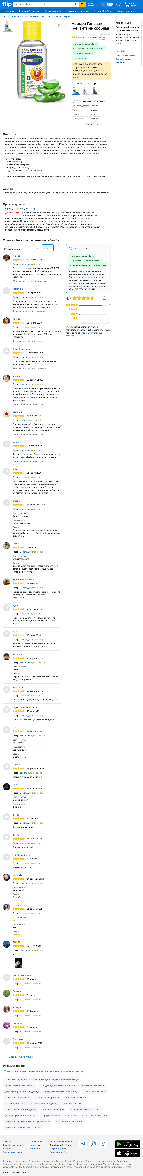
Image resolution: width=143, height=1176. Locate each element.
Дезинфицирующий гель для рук (22, 1091)
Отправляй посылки (29, 11)
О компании (36, 1141)
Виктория (17, 1023)
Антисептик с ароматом (47, 1097)
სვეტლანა (17, 875)
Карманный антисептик (94, 1115)
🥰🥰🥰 (16, 942)
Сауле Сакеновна (22, 975)
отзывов (91, 37)
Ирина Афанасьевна (23, 579)
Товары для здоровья (13, 16)
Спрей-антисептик (15, 1103)
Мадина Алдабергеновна (25, 707)
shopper (17, 442)
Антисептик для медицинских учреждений (27, 1121)
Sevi (15, 784)
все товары (31, 208)
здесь (75, 77)
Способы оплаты (124, 59)
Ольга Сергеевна (21, 349)
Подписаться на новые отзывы (104, 37)
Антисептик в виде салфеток (85, 1109)
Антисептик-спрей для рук (44, 1103)
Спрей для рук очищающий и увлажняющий (56, 1079)
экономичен (80, 58)
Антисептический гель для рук (21, 1109)
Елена (16, 543)
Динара (16, 764)
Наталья (17, 905)
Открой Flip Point (103, 11)
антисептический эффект (86, 44)
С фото (47, 248)
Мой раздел (93, 5)
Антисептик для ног (76, 1097)
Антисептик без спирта (17, 1097)
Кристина (18, 288)
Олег (15, 727)
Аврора (94, 105)
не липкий (79, 48)
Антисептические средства (61, 16)
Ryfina (16, 605)
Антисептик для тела (95, 1091)
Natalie (16, 469)
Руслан (16, 631)
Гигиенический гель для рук (20, 1085)
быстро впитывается (84, 53)
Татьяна (17, 991)
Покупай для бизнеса (78, 11)
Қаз (103, 4)
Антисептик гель (72, 1103)
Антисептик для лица (16, 1079)
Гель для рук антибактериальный (58, 1085)
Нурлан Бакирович (22, 855)
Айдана (16, 256)
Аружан (17, 319)
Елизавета (18, 1039)
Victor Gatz (18, 654)
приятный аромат (96, 48)
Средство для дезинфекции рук (61, 1091)
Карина (16, 376)
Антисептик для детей (92, 1085)
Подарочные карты (126, 11)
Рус (110, 4)
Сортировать (9, 246)
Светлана (17, 412)
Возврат (6, 1148)
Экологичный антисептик (69, 1121)
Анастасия (18, 687)
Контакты (121, 62)
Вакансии (35, 1148)
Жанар (16, 814)
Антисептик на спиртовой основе (22, 1127)
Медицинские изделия (35, 16)
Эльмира (17, 500)
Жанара (17, 1007)
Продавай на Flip (53, 11)
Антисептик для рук (53, 1109)
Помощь (6, 1141)
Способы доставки (125, 55)
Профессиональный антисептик (59, 1115)
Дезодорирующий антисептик (21, 1115)
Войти (91, 3)
